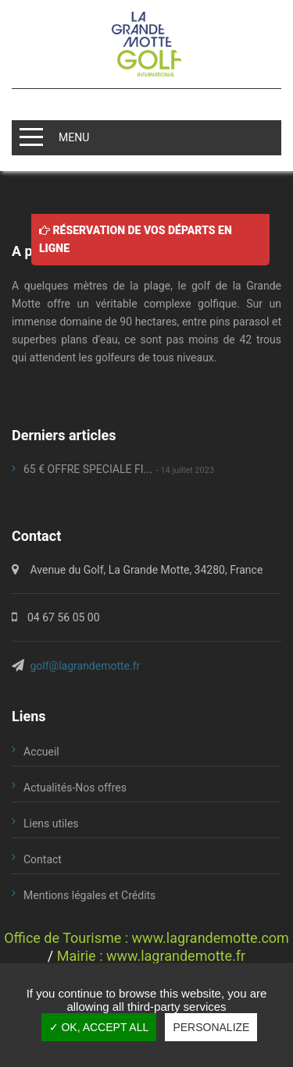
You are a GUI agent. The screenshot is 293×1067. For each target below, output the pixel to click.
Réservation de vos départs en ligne (135, 238)
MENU (74, 136)
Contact (42, 859)
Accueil (41, 751)
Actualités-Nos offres (75, 787)
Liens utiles (51, 823)
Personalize (211, 1027)
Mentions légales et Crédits (89, 895)
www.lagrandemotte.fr (175, 956)
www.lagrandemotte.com (210, 938)
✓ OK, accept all (99, 1027)
